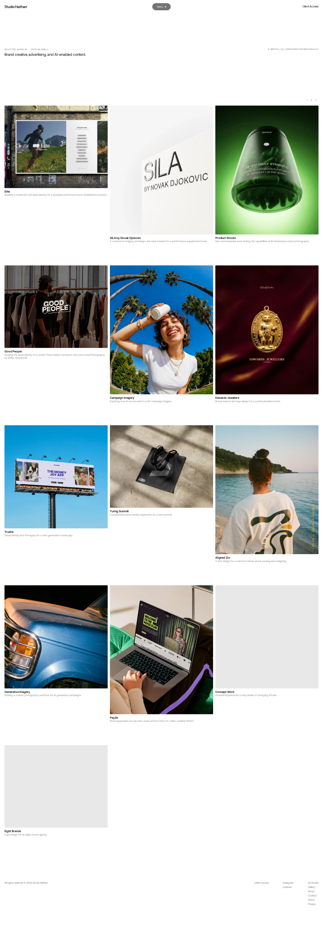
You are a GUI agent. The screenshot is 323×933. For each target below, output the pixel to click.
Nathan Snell (39, 49)
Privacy (311, 904)
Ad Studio (313, 882)
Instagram (288, 882)
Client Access (311, 6)
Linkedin (287, 887)
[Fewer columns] (307, 100)
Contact (312, 895)
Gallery (311, 887)
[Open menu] (161, 6)
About (311, 891)
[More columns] (316, 100)
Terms (311, 899)
